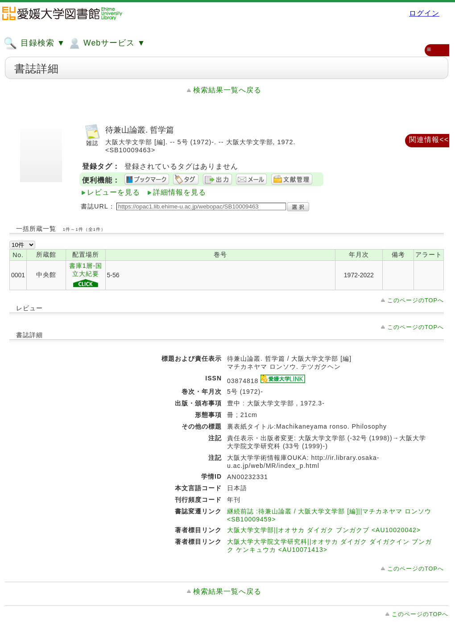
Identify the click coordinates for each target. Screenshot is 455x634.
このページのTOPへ (415, 300)
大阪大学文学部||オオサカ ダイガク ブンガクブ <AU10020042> (324, 530)
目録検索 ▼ (34, 43)
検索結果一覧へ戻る (227, 90)
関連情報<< (429, 139)
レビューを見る (113, 192)
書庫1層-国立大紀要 (85, 275)
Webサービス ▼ (106, 43)
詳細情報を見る (179, 192)
